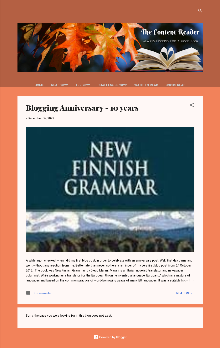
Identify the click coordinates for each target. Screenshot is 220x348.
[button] (191, 105)
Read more (185, 293)
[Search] (200, 11)
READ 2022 (59, 85)
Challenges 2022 (112, 85)
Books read (175, 85)
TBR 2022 (82, 85)
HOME (39, 85)
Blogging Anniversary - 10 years (82, 107)
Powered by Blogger (110, 337)
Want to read (146, 85)
